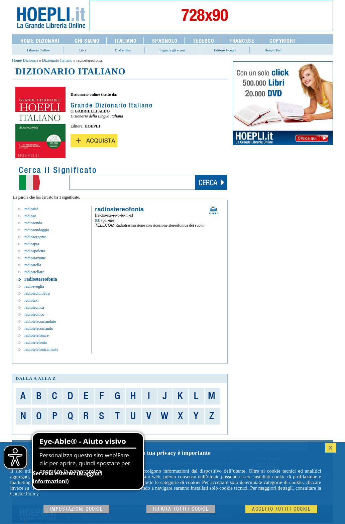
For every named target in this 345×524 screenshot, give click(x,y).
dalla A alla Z (36, 378)
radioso (30, 216)
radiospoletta (34, 251)
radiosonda (33, 223)
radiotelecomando (38, 328)
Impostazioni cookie (76, 509)
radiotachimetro (37, 293)
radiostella (32, 265)
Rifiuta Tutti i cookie (181, 509)
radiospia (31, 244)
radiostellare (34, 272)
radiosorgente (35, 237)
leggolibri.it (35, 520)
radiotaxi (31, 300)
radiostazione (35, 258)
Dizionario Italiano (57, 60)
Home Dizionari (25, 60)
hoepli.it (17, 520)
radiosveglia (34, 286)
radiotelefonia (35, 342)
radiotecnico (34, 314)
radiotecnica (34, 307)
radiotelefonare (36, 335)
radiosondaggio (36, 230)
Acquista (94, 140)
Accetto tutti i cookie (281, 509)
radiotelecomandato (40, 321)
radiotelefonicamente (41, 349)
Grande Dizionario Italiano (112, 105)
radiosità (31, 209)
